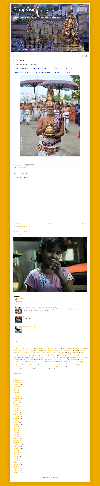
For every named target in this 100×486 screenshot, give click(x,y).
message (75, 357)
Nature (41, 359)
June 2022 (16, 454)
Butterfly (50, 350)
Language (41, 357)
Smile (61, 363)
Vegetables (71, 367)
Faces (52, 354)
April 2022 (16, 458)
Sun (60, 365)
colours (30, 352)
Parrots (56, 359)
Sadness (17, 363)
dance (54, 352)
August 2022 (16, 450)
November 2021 (17, 468)
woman (43, 368)
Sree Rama (26, 364)
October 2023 (16, 422)
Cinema (25, 352)
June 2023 (16, 430)
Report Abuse (17, 373)
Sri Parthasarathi (34, 365)
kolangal (25, 357)
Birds (25, 350)
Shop (53, 363)
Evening (35, 354)
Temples (25, 167)
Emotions (30, 354)
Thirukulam (23, 367)
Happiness (27, 355)
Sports (78, 363)
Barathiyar (74, 348)
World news (57, 368)
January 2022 (17, 464)
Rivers (76, 361)
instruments (61, 355)
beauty (84, 348)
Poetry (34, 361)
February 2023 (17, 438)
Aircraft (36, 348)
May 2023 (16, 432)
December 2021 (16, 466)
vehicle (77, 367)
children (19, 352)
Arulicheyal (64, 348)
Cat (71, 350)
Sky (58, 363)
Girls (14, 355)
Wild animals (38, 368)
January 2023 (17, 440)
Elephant (24, 354)
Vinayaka (23, 368)
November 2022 (17, 444)
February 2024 (17, 414)
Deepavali (58, 352)
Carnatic (62, 350)
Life (45, 357)
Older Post (83, 223)
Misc (80, 357)
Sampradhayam (28, 363)
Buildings (44, 350)
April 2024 (16, 410)
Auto (70, 348)
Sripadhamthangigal (44, 364)
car (59, 350)
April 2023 (16, 434)
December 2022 (17, 442)
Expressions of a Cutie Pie (20, 232)
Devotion (64, 352)
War (27, 368)
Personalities (20, 167)
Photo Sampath (21, 298)
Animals (46, 348)
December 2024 (16, 398)
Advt (23, 348)
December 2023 (17, 418)
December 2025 (17, 380)
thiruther (31, 367)
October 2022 (16, 446)
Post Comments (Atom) (25, 226)
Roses (85, 361)
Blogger (56, 477)
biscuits (32, 350)
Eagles (19, 354)
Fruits (84, 354)
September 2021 (17, 472)
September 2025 (17, 384)
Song (69, 363)
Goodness (22, 355)
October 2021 (16, 470)
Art (59, 348)
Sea (38, 363)
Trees (52, 367)
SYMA (64, 364)
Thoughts (36, 367)
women (47, 368)
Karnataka (15, 357)
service (46, 363)
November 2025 (17, 382)
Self (42, 363)
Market (60, 357)
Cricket (39, 352)
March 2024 (16, 412)
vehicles (82, 367)
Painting (50, 359)
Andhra (41, 348)
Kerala (20, 357)
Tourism (43, 367)
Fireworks (62, 354)
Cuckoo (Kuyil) (49, 352)
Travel (47, 367)
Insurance (67, 355)
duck (16, 354)
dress (85, 352)
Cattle (76, 350)
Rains (60, 361)
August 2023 (16, 426)
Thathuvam (83, 364)
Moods (15, 359)
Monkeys (83, 357)
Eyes (48, 354)
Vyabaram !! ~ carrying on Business (31, 316)
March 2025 (16, 394)
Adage (20, 348)
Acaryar (15, 348)
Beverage (15, 350)
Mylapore (30, 359)
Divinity (74, 352)
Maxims (71, 357)
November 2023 (17, 420)
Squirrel (84, 363)
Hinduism (36, 355)
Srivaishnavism (53, 365)
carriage (67, 350)
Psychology (43, 361)
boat (36, 350)
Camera (55, 350)
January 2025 (17, 396)
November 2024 (17, 400)
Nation (36, 359)
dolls (82, 352)
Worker (52, 368)
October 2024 (16, 402)
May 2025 (16, 392)
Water (31, 368)
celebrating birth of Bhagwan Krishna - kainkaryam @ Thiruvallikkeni (39, 307)
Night (46, 359)
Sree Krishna (19, 365)
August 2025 (16, 386)
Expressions (42, 354)
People (64, 359)
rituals (72, 361)
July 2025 (16, 388)
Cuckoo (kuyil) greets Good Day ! (30, 326)
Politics (38, 361)
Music (24, 359)
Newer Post (17, 223)
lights (48, 357)
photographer (16, 361)
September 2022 (17, 448)
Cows (35, 352)
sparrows (73, 363)
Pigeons (22, 361)
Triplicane (60, 367)
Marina (54, 357)
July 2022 (16, 452)
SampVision (25, 9)
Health (31, 355)
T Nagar (69, 364)
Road (80, 361)
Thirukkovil (16, 367)
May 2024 (16, 408)
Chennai (83, 350)
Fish (67, 354)
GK (17, 355)
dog (78, 352)
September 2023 (17, 424)
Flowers (72, 354)
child (14, 352)
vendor (14, 368)
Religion (66, 361)
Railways (55, 361)
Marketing (66, 357)
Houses (50, 355)
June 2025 (16, 390)
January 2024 (16, 416)
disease (69, 352)
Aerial (27, 348)
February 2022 (17, 462)
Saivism (22, 363)
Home (50, 223)
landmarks (35, 357)
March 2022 (16, 460)
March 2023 (16, 436)
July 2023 (16, 428)
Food (79, 354)
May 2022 (16, 456)
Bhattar (19, 350)
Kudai (30, 357)
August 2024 (16, 406)
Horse (46, 355)
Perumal (81, 359)
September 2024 (17, 404)
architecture (54, 348)
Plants (29, 361)
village (19, 368)
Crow (44, 352)
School (34, 363)
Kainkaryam (81, 355)
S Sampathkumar (21, 301)
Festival (56, 354)
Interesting (73, 355)
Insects (54, 355)
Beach (79, 348)
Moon (19, 359)
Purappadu (49, 361)
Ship (49, 363)
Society (65, 363)
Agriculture (31, 348)
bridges (39, 350)
